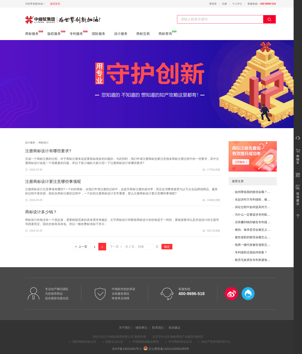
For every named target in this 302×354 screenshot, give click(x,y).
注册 (224, 3)
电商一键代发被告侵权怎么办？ (255, 244)
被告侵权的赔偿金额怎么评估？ (255, 237)
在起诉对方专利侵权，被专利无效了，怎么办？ (266, 199)
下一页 (117, 246)
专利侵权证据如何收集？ (251, 252)
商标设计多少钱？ (41, 212)
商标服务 (32, 33)
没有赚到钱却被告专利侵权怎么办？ (258, 222)
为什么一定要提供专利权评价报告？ (258, 214)
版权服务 (54, 33)
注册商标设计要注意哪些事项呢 (53, 181)
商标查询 (165, 33)
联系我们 (158, 327)
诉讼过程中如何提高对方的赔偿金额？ (260, 207)
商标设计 (32, 17)
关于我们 (125, 327)
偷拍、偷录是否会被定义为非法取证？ (260, 229)
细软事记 (141, 327)
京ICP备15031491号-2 (126, 348)
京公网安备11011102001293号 (166, 348)
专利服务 (76, 33)
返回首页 (55, 3)
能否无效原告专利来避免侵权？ (255, 260)
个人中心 (237, 3)
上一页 (80, 246)
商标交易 (143, 33)
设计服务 (121, 33)
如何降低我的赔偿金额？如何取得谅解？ (261, 192)
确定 (167, 246)
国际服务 (98, 33)
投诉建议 (174, 327)
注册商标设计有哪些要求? (48, 151)
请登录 (213, 3)
